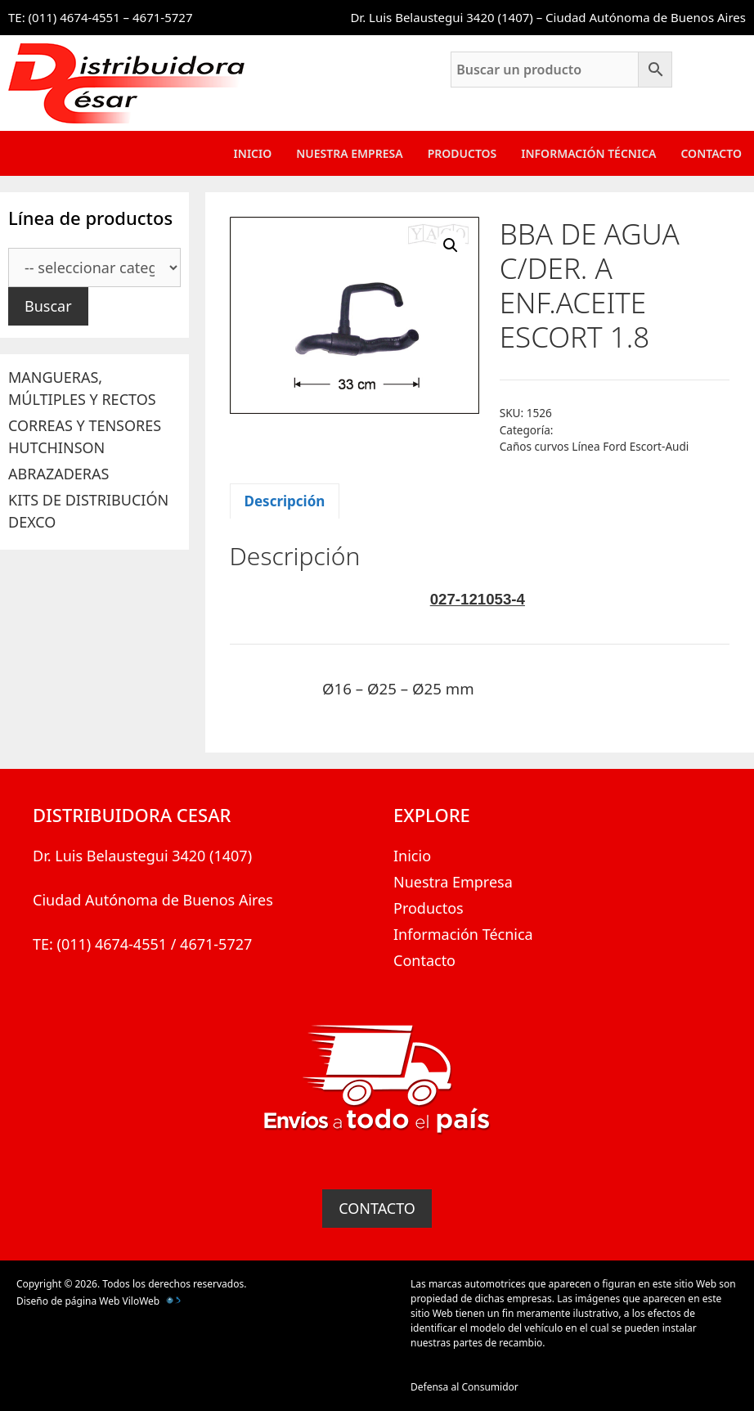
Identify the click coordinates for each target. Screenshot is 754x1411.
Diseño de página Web (67, 1301)
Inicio (253, 153)
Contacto (711, 153)
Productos (462, 153)
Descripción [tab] (285, 501)
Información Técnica (588, 153)
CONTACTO (377, 1208)
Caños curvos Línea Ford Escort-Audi (594, 446)
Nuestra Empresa (349, 153)
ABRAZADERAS (58, 473)
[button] (450, 245)
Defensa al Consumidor (464, 1387)
